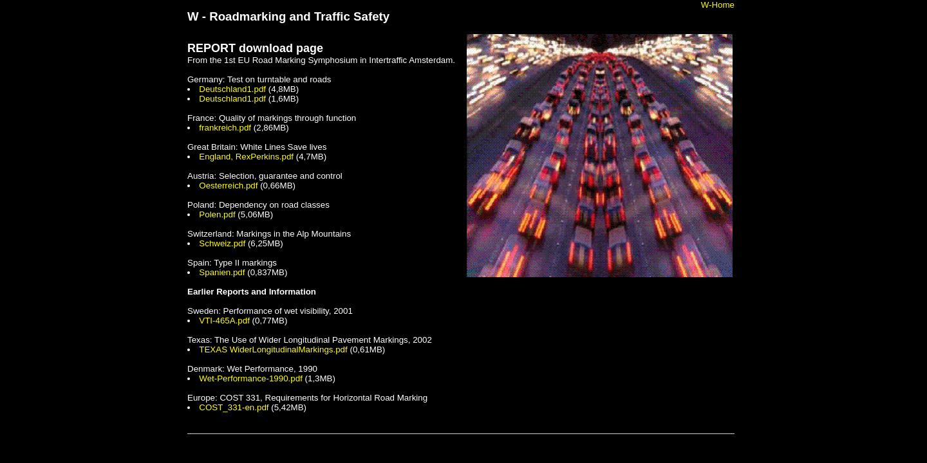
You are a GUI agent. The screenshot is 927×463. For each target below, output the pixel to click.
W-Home (718, 5)
